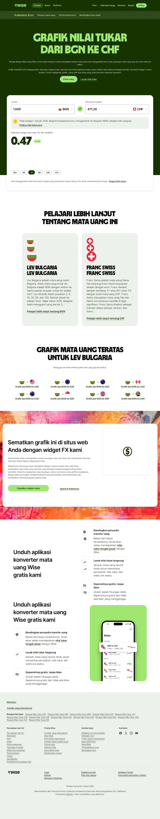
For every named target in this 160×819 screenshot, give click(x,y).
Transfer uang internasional (55, 733)
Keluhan (47, 775)
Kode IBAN (86, 744)
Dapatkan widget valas (28, 488)
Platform (57, 5)
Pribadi (37, 5)
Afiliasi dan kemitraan (16, 750)
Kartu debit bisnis (51, 750)
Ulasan (10, 756)
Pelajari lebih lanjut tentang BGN (46, 311)
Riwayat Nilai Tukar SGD (105, 717)
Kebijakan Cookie (125, 772)
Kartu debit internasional (54, 739)
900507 (69, 794)
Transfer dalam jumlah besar (56, 741)
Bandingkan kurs (89, 750)
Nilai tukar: (11, 702)
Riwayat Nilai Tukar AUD (35, 714)
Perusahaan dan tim (15, 733)
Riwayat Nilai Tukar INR (39, 717)
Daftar (141, 5)
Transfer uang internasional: (19, 708)
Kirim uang (68, 79)
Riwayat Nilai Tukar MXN (80, 714)
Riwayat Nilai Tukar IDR (39, 720)
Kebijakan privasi (88, 772)
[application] (31, 157)
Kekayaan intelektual (53, 778)
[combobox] (65, 109)
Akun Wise (48, 736)
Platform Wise (50, 747)
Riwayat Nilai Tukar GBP (58, 714)
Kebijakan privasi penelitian (93, 733)
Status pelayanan (14, 744)
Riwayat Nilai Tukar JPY (125, 714)
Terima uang (49, 744)
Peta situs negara (88, 775)
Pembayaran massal (53, 753)
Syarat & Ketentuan (69, 488)
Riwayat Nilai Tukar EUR (103, 714)
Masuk (131, 5)
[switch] (80, 108)
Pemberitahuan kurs (90, 747)
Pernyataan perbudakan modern (132, 775)
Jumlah (14, 102)
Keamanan (11, 736)
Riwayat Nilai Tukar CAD (17, 717)
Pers (9, 739)
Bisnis (47, 5)
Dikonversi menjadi (93, 102)
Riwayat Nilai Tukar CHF (17, 720)
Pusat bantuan (13, 753)
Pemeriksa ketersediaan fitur (19, 762)
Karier (9, 741)
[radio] (15, 172)
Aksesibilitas (12, 759)
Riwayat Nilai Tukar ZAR (83, 717)
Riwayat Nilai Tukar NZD (61, 717)
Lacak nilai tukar (89, 79)
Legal (46, 772)
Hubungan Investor (15, 747)
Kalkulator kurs (88, 736)
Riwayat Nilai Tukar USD (128, 717)
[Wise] (20, 5)
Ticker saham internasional (93, 739)
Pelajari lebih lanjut (117, 181)
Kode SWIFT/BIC (89, 741)
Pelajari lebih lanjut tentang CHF (105, 318)
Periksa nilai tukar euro (31, 125)
